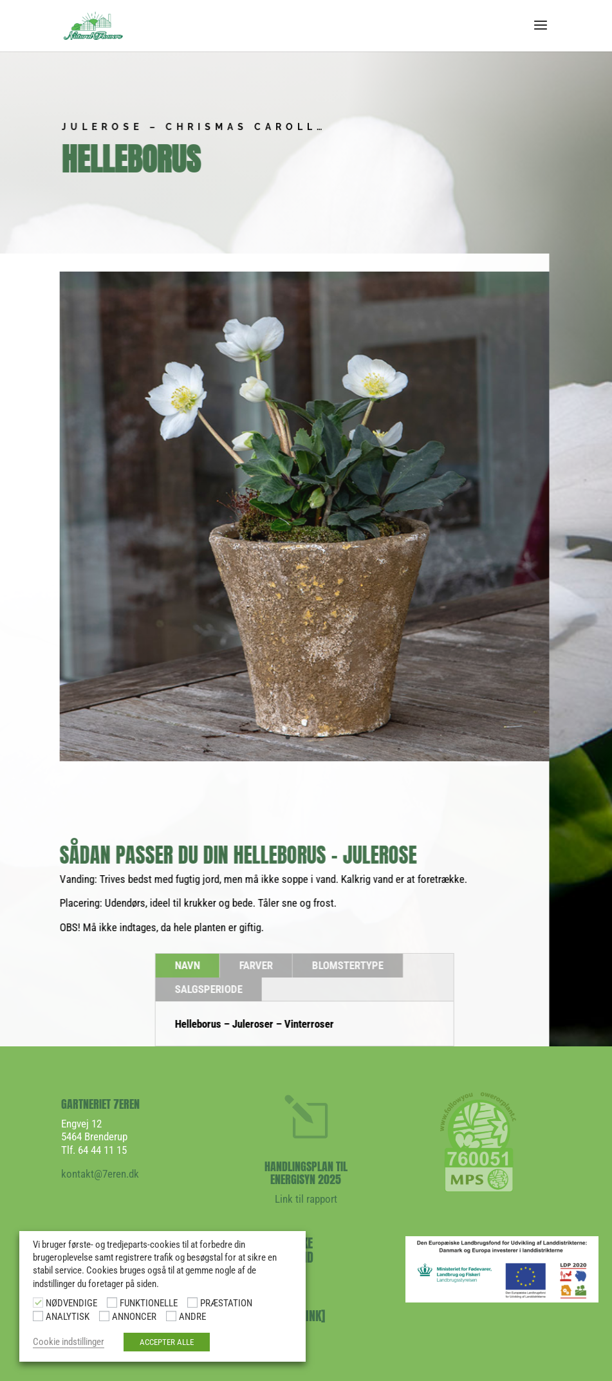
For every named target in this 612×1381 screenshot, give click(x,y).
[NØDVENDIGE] (38, 1302)
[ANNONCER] (104, 1316)
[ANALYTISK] (38, 1316)
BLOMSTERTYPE (338, 965)
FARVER (246, 965)
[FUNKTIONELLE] (112, 1302)
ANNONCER (134, 1316)
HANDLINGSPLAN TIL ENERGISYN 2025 (306, 1173)
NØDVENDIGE (71, 1303)
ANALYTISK (67, 1316)
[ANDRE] (171, 1316)
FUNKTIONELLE (149, 1303)
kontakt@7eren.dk (100, 1173)
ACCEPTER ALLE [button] (167, 1342)
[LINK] (309, 1316)
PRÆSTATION (226, 1303)
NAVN (177, 965)
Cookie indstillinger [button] (68, 1342)
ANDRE (192, 1316)
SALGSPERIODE (199, 989)
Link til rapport (306, 1198)
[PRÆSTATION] (192, 1302)
